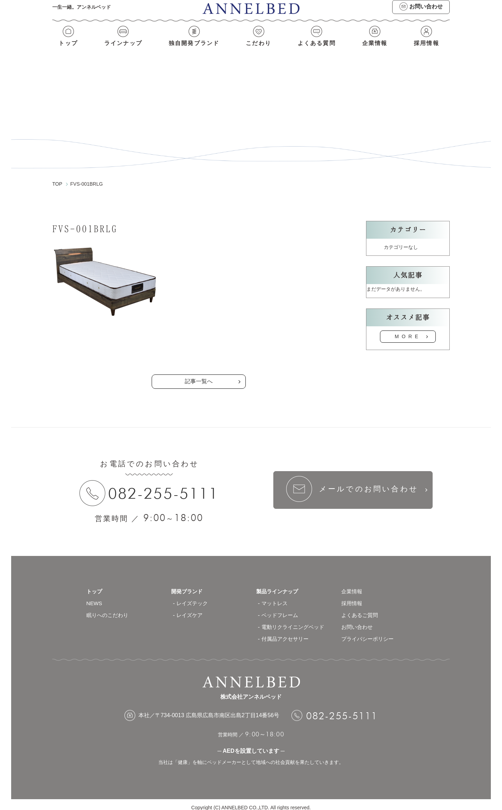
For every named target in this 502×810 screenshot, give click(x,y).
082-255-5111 (165, 487)
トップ (67, 48)
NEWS (94, 597)
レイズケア (190, 609)
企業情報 (375, 48)
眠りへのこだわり (108, 609)
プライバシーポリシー (369, 633)
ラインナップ (122, 48)
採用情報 (427, 48)
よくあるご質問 (360, 609)
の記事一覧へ (198, 345)
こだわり (259, 48)
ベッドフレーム (281, 609)
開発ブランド (188, 585)
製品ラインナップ (278, 585)
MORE (408, 330)
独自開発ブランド (194, 48)
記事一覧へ (199, 375)
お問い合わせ (358, 621)
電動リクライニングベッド (294, 621)
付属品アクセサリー (286, 633)
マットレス (275, 597)
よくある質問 (317, 48)
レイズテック (193, 597)
